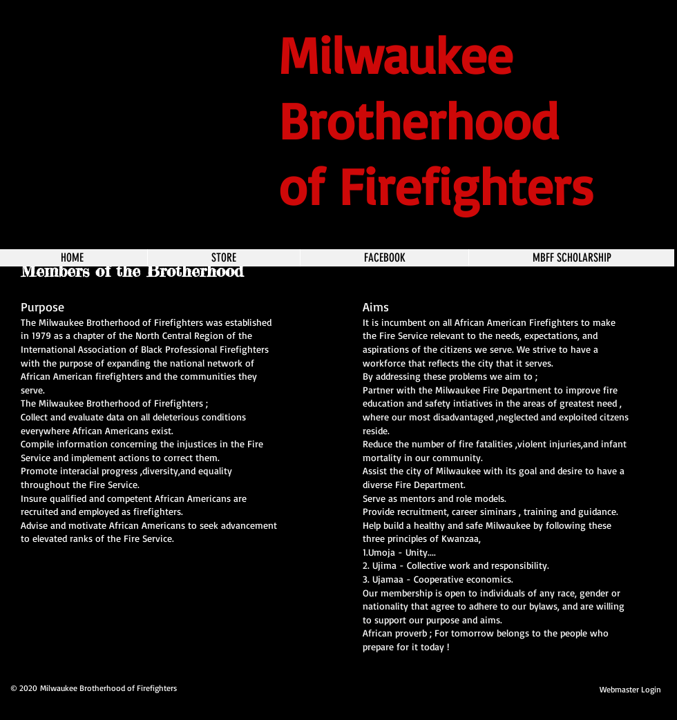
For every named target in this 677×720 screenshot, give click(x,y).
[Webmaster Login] (630, 690)
